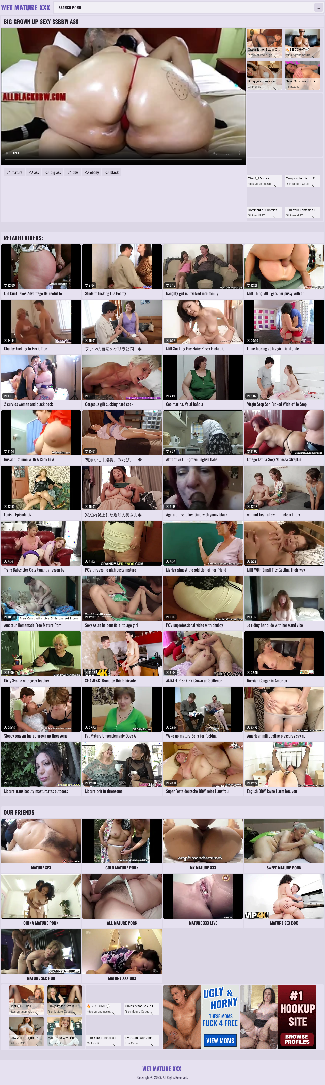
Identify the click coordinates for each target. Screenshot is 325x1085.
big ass (56, 172)
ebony (94, 172)
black (114, 172)
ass (36, 172)
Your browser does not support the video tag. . (123, 96)
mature (17, 172)
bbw (75, 172)
